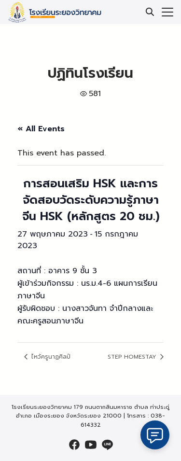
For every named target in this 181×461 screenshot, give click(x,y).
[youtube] (90, 444)
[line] (107, 444)
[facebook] (74, 444)
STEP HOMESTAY (133, 356)
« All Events (41, 129)
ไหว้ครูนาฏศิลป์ (49, 356)
